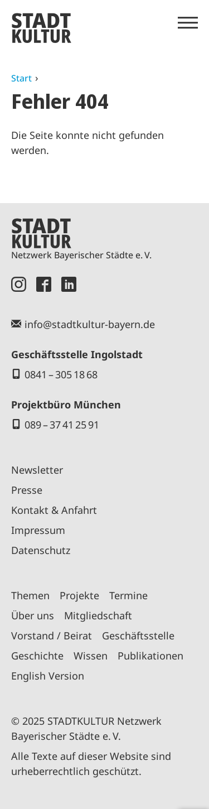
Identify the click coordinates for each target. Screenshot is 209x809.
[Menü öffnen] (188, 23)
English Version (47, 675)
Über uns (32, 615)
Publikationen (150, 655)
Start (21, 78)
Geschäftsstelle (138, 635)
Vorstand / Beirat (51, 635)
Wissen (91, 655)
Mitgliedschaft (98, 615)
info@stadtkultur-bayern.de (90, 324)
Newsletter (37, 469)
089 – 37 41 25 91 (62, 424)
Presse (26, 490)
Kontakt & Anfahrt (54, 510)
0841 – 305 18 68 (61, 374)
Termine (128, 595)
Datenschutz (40, 550)
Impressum (38, 530)
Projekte (79, 595)
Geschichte (37, 655)
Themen (30, 595)
